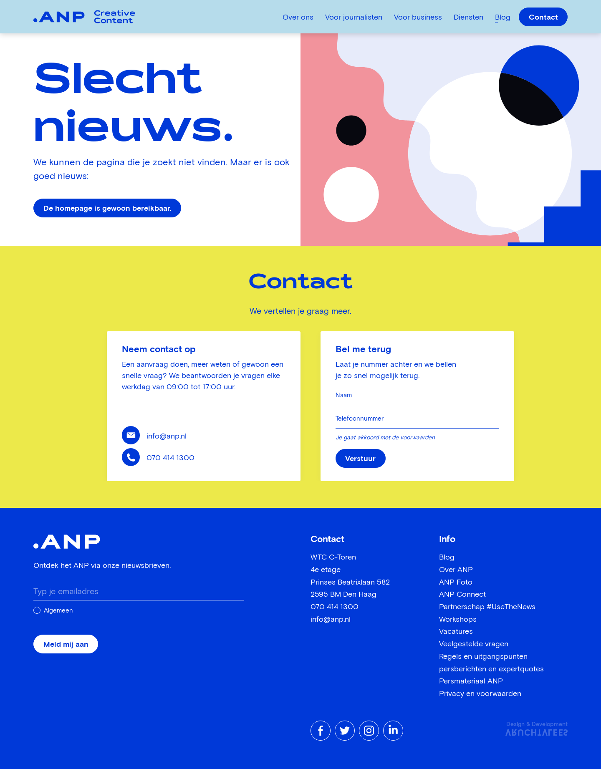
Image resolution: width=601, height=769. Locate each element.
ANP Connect (462, 594)
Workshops (458, 619)
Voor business (418, 17)
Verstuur (360, 459)
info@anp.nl (166, 436)
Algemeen (58, 611)
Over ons (298, 17)
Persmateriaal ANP (471, 681)
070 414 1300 (170, 458)
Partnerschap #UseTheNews (487, 607)
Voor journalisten (353, 17)
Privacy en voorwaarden (480, 694)
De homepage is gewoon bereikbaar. (107, 208)
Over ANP (456, 570)
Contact (543, 17)
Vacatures (456, 631)
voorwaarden (417, 438)
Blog (502, 17)
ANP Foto (455, 582)
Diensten (468, 17)
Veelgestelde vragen (473, 644)
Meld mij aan (65, 644)
